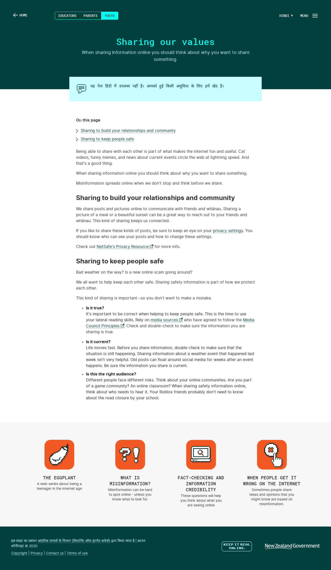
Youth (110, 15)
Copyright (19, 553)
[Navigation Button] (308, 15)
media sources (167, 320)
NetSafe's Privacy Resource (125, 247)
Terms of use (77, 553)
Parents (90, 15)
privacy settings (228, 231)
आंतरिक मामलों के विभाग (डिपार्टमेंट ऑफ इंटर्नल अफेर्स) (74, 541)
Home (24, 15)
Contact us (55, 553)
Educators (67, 15)
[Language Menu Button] (282, 16)
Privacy (37, 553)
